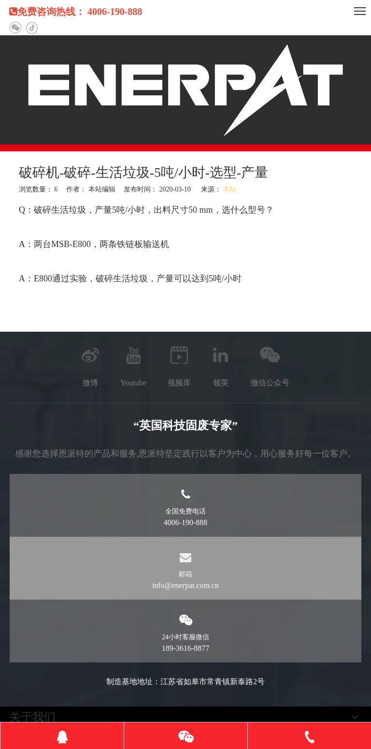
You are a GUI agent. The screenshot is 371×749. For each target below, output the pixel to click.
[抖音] (32, 28)
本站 (229, 189)
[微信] (15, 28)
